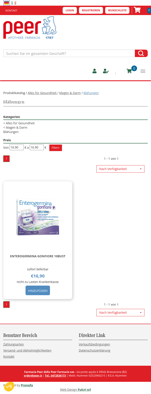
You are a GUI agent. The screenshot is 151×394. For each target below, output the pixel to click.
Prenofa (27, 385)
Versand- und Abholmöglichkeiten (27, 350)
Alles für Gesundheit (42, 93)
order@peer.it (33, 375)
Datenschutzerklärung (94, 350)
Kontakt (11, 10)
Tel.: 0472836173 (55, 375)
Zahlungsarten (13, 344)
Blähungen (11, 132)
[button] (120, 169)
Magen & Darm (70, 93)
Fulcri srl (84, 389)
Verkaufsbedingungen (94, 344)
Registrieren (91, 10)
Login (69, 10)
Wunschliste (117, 10)
